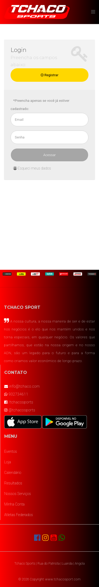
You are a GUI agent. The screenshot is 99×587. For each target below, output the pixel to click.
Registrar (49, 75)
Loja (7, 462)
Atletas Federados (18, 515)
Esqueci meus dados (32, 168)
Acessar (49, 155)
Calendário (12, 472)
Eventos (10, 451)
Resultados (13, 483)
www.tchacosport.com (63, 579)
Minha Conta (14, 504)
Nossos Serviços (17, 494)
